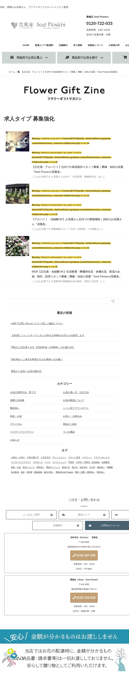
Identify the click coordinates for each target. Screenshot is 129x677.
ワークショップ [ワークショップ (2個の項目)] (59, 462)
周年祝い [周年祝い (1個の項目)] (40, 467)
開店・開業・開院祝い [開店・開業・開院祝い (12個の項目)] (85, 472)
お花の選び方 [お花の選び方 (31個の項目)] (33, 457)
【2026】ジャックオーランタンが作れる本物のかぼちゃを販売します (47, 335)
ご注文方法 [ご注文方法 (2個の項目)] (45, 457)
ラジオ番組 (69, 432)
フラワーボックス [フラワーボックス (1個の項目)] (102, 457)
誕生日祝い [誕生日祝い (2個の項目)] (49, 472)
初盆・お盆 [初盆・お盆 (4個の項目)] (16, 467)
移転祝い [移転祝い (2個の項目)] (101, 467)
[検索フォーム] (61, 301)
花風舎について (95, 45)
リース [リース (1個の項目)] (48, 462)
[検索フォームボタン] (113, 301)
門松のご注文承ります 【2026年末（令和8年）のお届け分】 (43, 347)
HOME (26, 45)
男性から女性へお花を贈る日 (26, 371)
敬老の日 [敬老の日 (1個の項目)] (66, 467)
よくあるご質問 (31, 514)
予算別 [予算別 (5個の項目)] (71, 462)
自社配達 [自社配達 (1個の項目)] (15, 472)
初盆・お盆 (16, 416)
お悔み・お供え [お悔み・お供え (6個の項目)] (18, 457)
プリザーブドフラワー (22, 432)
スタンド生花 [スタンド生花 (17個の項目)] (74, 457)
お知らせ (14, 440)
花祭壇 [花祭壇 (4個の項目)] (29, 472)
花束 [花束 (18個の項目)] (23, 472)
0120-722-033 (99, 23)
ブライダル (16, 424)
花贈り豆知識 (17, 400)
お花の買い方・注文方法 (76, 392)
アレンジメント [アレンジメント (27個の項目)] (59, 457)
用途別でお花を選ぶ (26, 57)
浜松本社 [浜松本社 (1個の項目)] (83, 467)
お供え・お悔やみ (72, 416)
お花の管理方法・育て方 (23, 392)
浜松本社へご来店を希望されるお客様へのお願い (37, 359)
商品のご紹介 (70, 424)
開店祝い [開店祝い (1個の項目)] (101, 472)
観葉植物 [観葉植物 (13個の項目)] (38, 472)
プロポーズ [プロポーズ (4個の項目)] (38, 462)
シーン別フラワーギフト (76, 408)
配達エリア (84, 514)
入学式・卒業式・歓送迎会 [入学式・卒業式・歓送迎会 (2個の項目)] (88, 462)
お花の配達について (73, 400)
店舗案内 (63, 45)
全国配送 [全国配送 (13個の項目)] (106, 462)
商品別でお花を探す (81, 57)
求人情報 (77, 45)
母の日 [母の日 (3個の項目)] (75, 467)
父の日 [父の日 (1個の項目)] (92, 467)
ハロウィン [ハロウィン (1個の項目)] (87, 457)
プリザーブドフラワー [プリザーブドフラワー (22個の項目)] (21, 462)
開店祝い (14, 408)
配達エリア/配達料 (44, 45)
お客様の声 (114, 45)
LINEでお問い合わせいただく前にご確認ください (37, 323)
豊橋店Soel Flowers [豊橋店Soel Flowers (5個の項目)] (64, 472)
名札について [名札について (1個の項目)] (29, 467)
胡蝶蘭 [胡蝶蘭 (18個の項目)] (110, 467)
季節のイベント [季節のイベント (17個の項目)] (53, 467)
